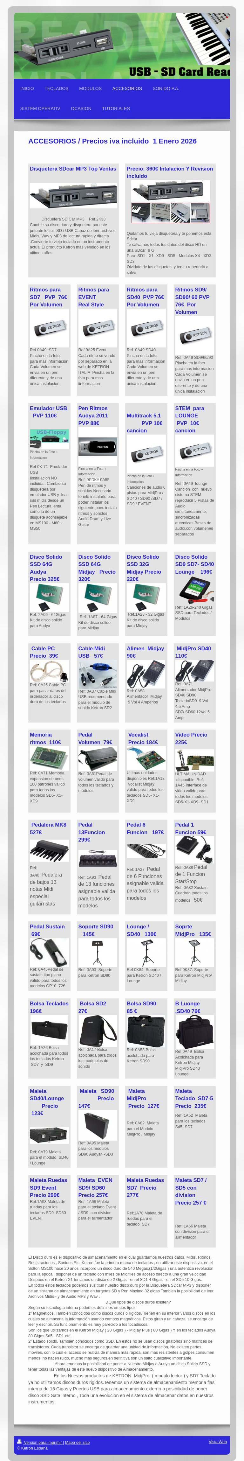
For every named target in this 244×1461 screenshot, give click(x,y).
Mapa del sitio (77, 1442)
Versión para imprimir (40, 1442)
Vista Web (218, 1442)
